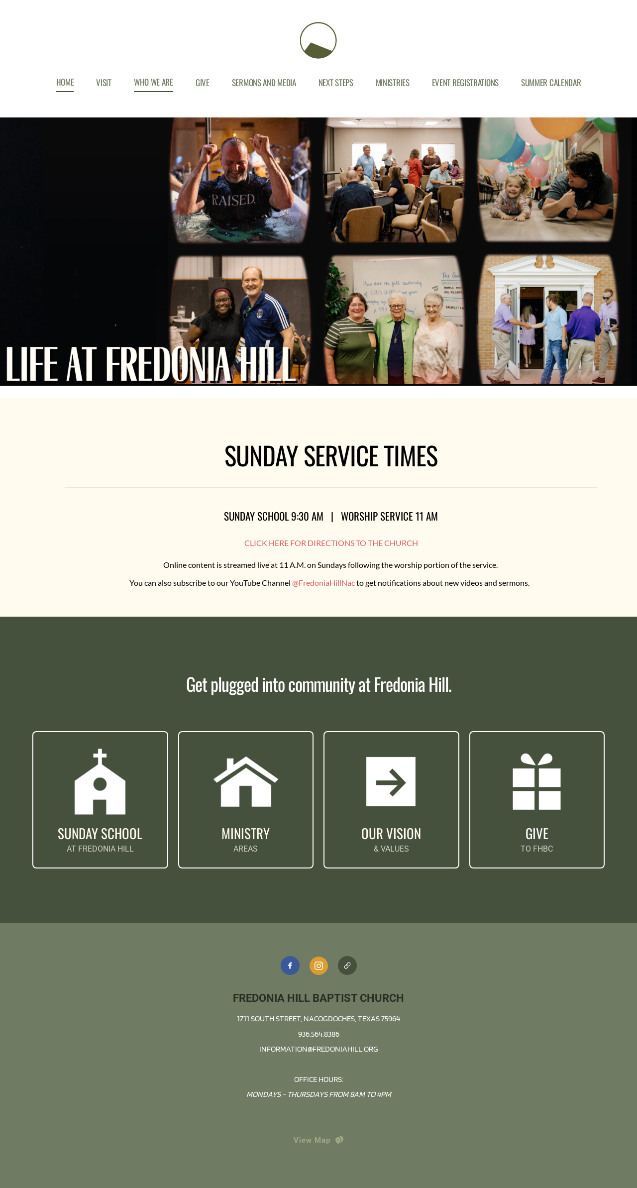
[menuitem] (65, 82)
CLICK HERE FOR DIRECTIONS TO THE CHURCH (331, 542)
